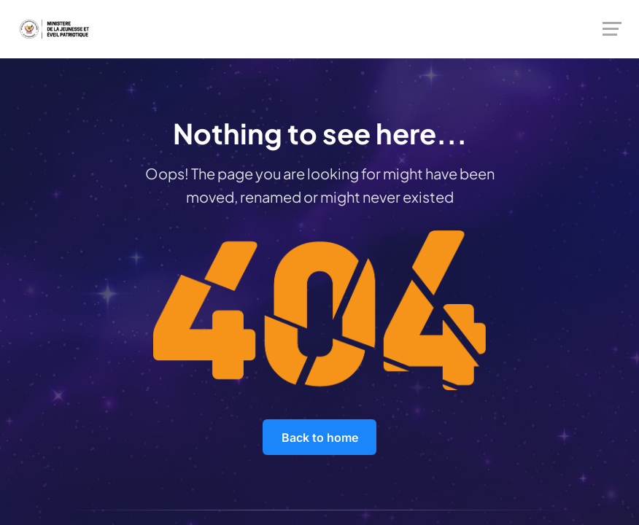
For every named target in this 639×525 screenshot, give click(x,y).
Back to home (320, 437)
